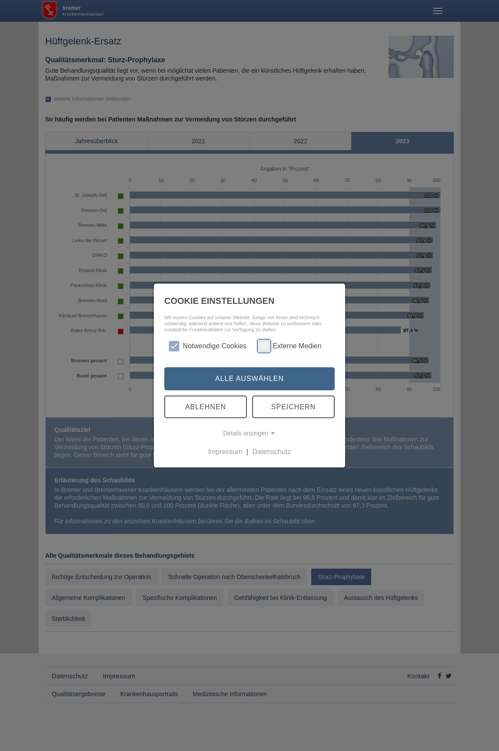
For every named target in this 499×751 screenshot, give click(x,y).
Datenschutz (271, 451)
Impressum (225, 451)
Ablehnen (205, 406)
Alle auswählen (249, 378)
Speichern (293, 406)
